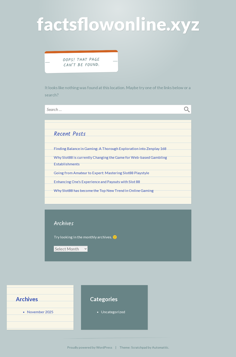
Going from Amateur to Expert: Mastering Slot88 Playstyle (101, 173)
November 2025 (40, 312)
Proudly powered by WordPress (89, 347)
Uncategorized (113, 312)
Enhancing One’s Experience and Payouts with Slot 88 (97, 181)
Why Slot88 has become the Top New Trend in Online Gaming (104, 190)
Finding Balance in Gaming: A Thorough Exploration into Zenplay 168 (110, 148)
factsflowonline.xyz (118, 23)
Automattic (160, 347)
